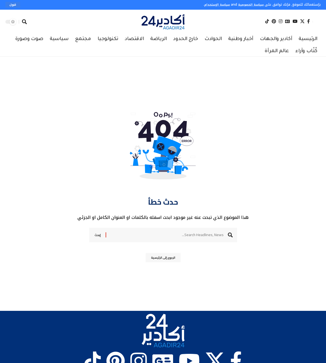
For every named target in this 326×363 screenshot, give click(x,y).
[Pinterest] (273, 21)
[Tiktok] (267, 21)
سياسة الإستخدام (210, 4)
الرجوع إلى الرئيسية (163, 259)
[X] (302, 21)
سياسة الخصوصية (249, 4)
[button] (13, 5)
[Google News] (287, 21)
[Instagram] (280, 21)
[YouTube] (295, 21)
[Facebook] (308, 21)
